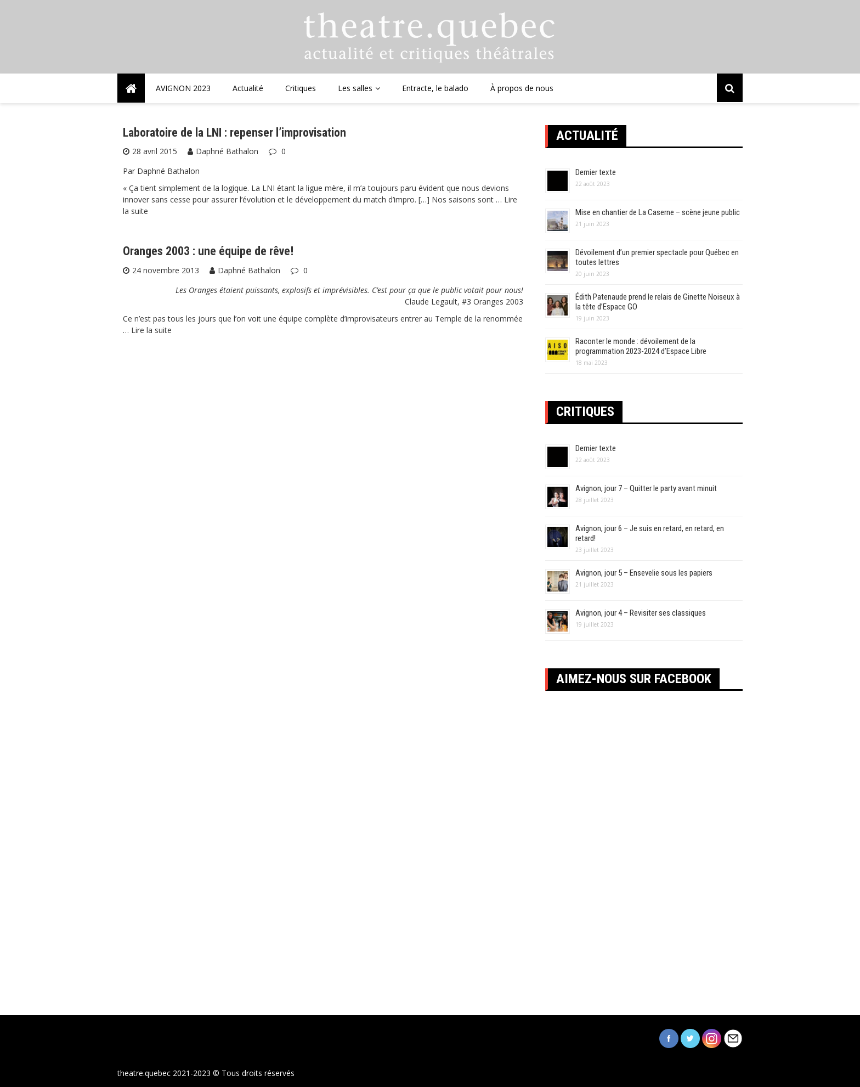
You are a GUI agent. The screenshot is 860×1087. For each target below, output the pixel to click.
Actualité (248, 88)
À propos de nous (521, 88)
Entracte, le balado (435, 88)
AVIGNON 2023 (183, 88)
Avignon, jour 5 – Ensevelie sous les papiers (643, 573)
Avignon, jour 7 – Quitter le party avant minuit (646, 488)
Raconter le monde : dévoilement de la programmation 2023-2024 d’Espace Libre (640, 346)
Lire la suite (151, 330)
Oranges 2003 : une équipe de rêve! (208, 251)
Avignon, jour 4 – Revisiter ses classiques (640, 613)
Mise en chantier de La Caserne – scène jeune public (657, 212)
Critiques (300, 88)
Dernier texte (595, 172)
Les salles (355, 88)
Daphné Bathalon (227, 151)
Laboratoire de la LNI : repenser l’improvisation (234, 132)
